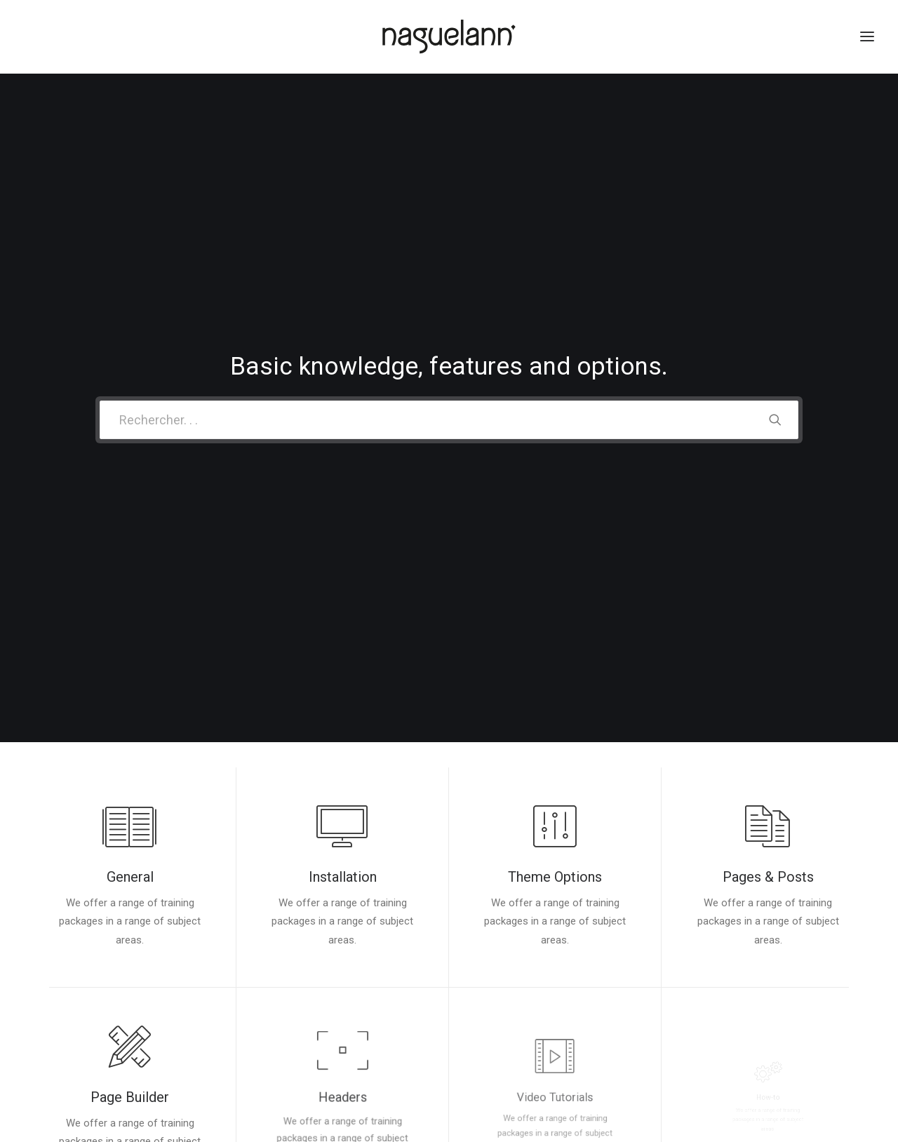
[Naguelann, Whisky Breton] (449, 36)
